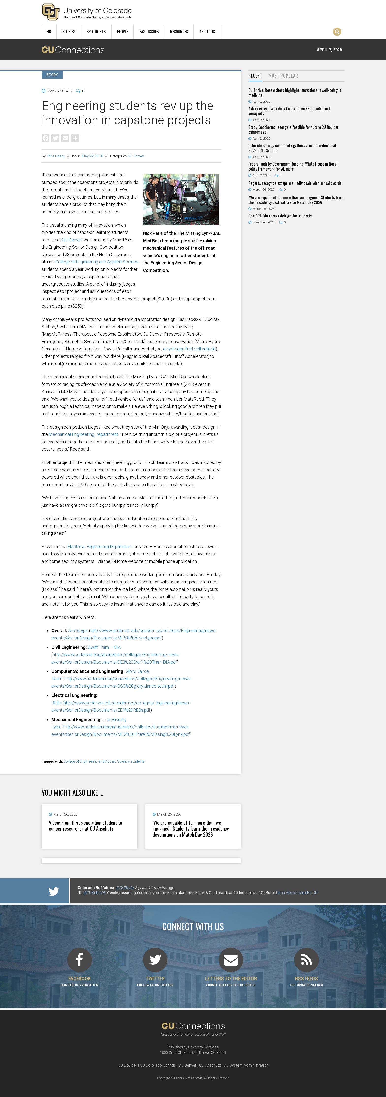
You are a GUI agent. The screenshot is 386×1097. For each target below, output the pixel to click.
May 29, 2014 (92, 156)
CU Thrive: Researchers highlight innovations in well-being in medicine (294, 92)
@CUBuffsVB (94, 892)
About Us (207, 32)
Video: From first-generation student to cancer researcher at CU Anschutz (85, 825)
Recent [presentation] (255, 75)
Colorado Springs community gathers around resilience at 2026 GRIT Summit (292, 148)
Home (49, 31)
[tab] (255, 76)
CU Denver (136, 156)
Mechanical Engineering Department (83, 434)
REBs (56, 702)
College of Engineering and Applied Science (96, 261)
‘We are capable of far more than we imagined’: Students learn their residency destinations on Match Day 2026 (191, 828)
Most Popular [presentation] (283, 75)
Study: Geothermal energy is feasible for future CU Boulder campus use (293, 129)
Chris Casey (55, 156)
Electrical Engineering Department (100, 546)
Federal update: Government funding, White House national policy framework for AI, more (292, 166)
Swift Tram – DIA (104, 647)
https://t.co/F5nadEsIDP (297, 892)
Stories (68, 32)
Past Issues (149, 32)
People (122, 32)
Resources (179, 32)
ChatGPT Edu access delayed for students (280, 216)
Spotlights (96, 32)
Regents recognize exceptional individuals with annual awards (295, 183)
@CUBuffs (124, 887)
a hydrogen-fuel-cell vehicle (189, 348)
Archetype (78, 630)
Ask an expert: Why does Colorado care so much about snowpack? (289, 111)
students (138, 761)
